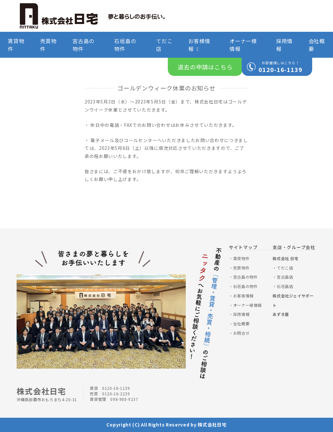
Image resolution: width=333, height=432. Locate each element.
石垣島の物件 (125, 45)
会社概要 (317, 45)
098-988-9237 (124, 399)
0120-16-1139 (280, 69)
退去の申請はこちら (205, 67)
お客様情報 (199, 45)
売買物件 (48, 45)
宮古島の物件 (83, 45)
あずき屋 (281, 314)
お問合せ (241, 333)
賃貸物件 (16, 45)
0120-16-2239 (116, 393)
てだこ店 (164, 45)
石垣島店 (285, 286)
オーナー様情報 (243, 45)
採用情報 (284, 45)
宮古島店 (285, 277)
